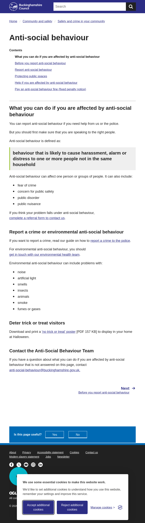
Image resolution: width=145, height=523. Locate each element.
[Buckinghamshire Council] (25, 6)
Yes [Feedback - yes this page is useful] (54, 434)
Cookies (74, 452)
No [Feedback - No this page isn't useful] (78, 434)
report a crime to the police (110, 241)
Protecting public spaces (31, 76)
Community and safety (37, 21)
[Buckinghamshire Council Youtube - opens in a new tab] (27, 464)
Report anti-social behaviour (33, 69)
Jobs (48, 456)
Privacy (26, 452)
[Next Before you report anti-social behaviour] (106, 390)
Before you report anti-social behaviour (40, 63)
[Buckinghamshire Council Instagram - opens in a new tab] (34, 464)
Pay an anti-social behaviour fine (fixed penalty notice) (50, 89)
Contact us (91, 452)
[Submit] (131, 6)
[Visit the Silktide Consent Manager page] (120, 507)
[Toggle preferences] (103, 507)
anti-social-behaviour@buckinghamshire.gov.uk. (44, 370)
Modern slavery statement (24, 456)
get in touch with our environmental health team (44, 254)
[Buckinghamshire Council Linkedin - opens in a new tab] (41, 464)
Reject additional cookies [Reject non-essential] (72, 507)
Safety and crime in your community (81, 21)
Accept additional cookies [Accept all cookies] (38, 507)
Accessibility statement (50, 452)
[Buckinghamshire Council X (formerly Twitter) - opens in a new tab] (20, 464)
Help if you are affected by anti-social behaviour (46, 82)
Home (13, 21)
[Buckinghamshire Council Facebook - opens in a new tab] (13, 464)
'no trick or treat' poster (59, 332)
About (12, 452)
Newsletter (63, 456)
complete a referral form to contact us (37, 218)
